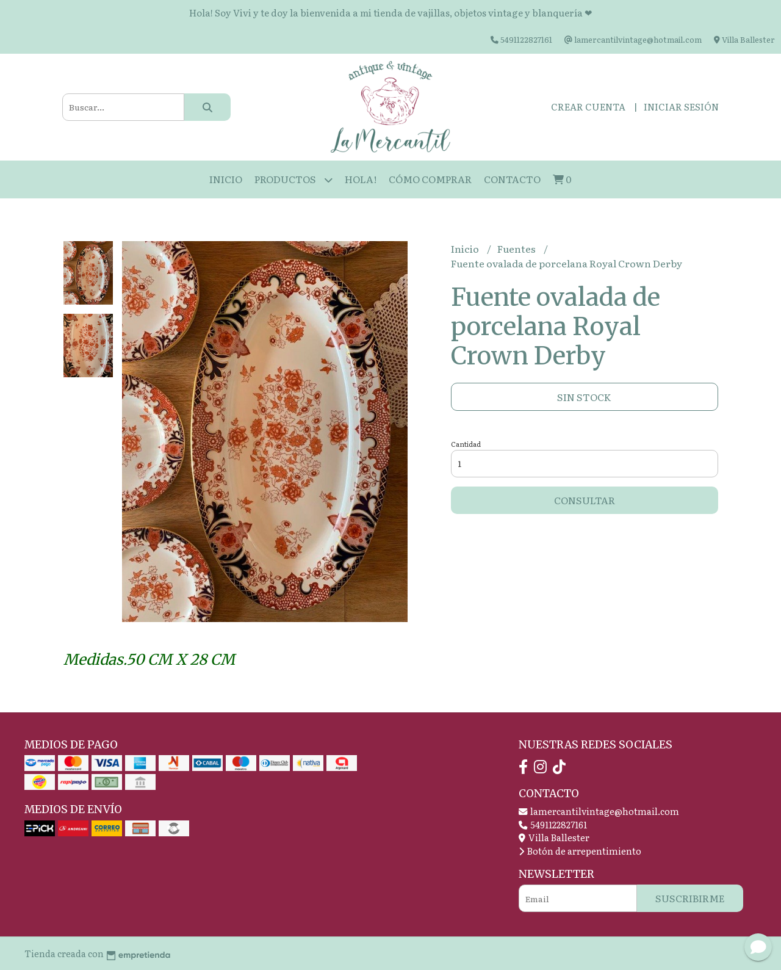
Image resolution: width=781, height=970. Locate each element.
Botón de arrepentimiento (580, 850)
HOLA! (360, 179)
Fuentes (517, 248)
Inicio (225, 179)
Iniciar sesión (681, 107)
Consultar (584, 500)
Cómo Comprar (430, 179)
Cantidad (466, 444)
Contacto (512, 179)
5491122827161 (553, 824)
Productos (293, 179)
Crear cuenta (588, 107)
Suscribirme (690, 898)
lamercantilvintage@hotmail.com (599, 811)
